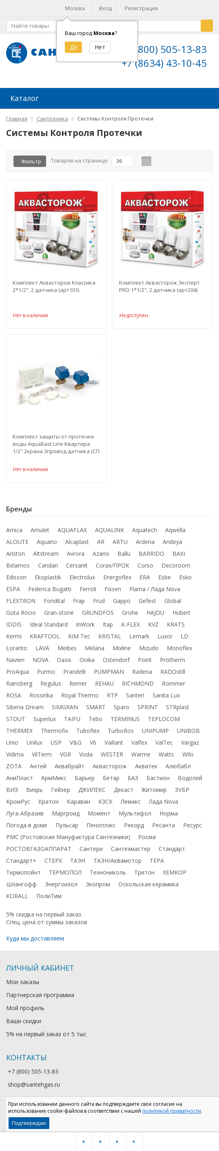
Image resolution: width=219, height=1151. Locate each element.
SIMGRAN (65, 710)
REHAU (104, 687)
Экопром (98, 887)
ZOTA (14, 769)
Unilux (34, 746)
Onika (87, 663)
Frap (79, 604)
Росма (147, 840)
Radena (142, 675)
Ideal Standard (49, 627)
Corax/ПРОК (112, 568)
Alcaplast (77, 545)
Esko (185, 580)
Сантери (91, 852)
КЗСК (105, 805)
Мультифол (135, 816)
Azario (101, 557)
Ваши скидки (23, 1024)
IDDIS (14, 627)
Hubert (181, 616)
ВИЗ (12, 793)
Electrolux (82, 580)
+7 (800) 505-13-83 (164, 49)
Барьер (85, 781)
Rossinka (41, 698)
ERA (144, 580)
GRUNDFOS (98, 616)
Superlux (44, 722)
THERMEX (19, 734)
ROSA (13, 698)
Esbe (164, 580)
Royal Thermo (80, 698)
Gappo (122, 604)
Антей (38, 769)
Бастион (158, 781)
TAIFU (72, 722)
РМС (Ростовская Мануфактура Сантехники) (68, 840)
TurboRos (121, 734)
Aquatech (144, 533)
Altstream (46, 557)
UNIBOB (188, 734)
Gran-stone (59, 616)
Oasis (64, 663)
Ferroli (88, 592)
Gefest (147, 604)
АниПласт (19, 781)
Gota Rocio (21, 616)
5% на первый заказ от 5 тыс (46, 1037)
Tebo (95, 722)
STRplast (177, 710)
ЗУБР (182, 793)
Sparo (121, 710)
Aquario (47, 545)
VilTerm (42, 757)
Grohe (130, 616)
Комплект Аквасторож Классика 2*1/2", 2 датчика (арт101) (54, 289)
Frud (99, 604)
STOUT (15, 722)
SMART (96, 710)
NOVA (41, 663)
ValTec (164, 746)
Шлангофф (21, 887)
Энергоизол (61, 887)
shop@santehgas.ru (34, 1088)
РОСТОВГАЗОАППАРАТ (38, 852)
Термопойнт (23, 875)
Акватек (146, 769)
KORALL (17, 899)
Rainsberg (19, 687)
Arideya (172, 545)
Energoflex (117, 580)
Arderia (145, 545)
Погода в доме (26, 828)
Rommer (173, 687)
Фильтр (31, 164)
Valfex (139, 746)
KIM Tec (79, 639)
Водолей (190, 781)
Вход (105, 8)
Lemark (139, 639)
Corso (145, 568)
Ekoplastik (48, 580)
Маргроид (66, 816)
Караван (78, 805)
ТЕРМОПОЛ (65, 875)
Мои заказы (22, 985)
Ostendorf (116, 663)
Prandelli (74, 675)
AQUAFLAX (72, 533)
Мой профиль (25, 1011)
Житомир (154, 793)
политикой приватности (171, 1110)
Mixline (122, 651)
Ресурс (192, 828)
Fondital (54, 604)
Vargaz (190, 746)
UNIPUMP (155, 734)
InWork (85, 627)
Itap (108, 627)
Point (145, 663)
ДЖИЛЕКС (92, 793)
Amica (14, 533)
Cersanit (77, 568)
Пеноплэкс (101, 828)
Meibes (67, 651)
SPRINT (147, 710)
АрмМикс (53, 781)
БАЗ (133, 781)
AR (100, 545)
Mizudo (149, 651)
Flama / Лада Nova (154, 592)
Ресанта (163, 828)
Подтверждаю (29, 1123)
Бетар (111, 781)
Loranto (16, 651)
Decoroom (175, 568)
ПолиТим (49, 899)
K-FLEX (130, 627)
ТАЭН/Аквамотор (117, 864)
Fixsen (112, 592)
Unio (12, 746)
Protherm (172, 663)
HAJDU (155, 616)
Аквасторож (110, 769)
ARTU (120, 545)
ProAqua (17, 675)
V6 (93, 746)
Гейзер (60, 793)
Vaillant (113, 746)
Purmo (46, 675)
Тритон (144, 875)
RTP (112, 698)
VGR (65, 757)
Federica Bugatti (49, 592)
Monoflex (179, 651)
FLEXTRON (20, 604)
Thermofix (54, 734)
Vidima (15, 757)
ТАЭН (77, 864)
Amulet (40, 533)
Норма (168, 816)
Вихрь (34, 793)
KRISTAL (109, 639)
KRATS (176, 627)
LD (184, 639)
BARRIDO (151, 557)
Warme (140, 757)
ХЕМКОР (174, 875)
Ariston (15, 557)
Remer (78, 687)
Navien (15, 663)
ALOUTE (17, 545)
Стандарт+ (21, 864)
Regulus (50, 687)
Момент (99, 816)
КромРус (18, 805)
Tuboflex (88, 734)
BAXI (179, 557)
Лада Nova (163, 805)
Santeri (135, 698)
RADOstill (172, 675)
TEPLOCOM (164, 722)
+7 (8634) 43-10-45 (164, 63)
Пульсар (66, 828)
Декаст (123, 793)
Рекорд (134, 828)
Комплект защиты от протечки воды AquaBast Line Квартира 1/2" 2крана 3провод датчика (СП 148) (56, 447)
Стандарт (172, 852)
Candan (48, 568)
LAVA (42, 651)
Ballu (124, 557)
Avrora (75, 557)
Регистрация (141, 8)
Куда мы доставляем (35, 941)
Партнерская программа (40, 998)
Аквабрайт (69, 769)
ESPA (13, 592)
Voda (86, 757)
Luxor (165, 639)
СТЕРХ (53, 864)
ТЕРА (157, 864)
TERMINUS (125, 722)
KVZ (153, 627)
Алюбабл (178, 769)
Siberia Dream (25, 710)
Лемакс (131, 805)
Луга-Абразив (25, 816)
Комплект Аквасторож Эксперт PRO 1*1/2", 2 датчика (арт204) (159, 289)
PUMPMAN (109, 675)
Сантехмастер (130, 852)
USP (56, 746)
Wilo (188, 757)
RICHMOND (138, 687)
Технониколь (108, 875)
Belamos (18, 568)
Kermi (14, 639)
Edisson (16, 580)
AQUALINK (109, 533)
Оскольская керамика (148, 887)
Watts (166, 757)
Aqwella (175, 533)
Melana (94, 651)
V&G (76, 746)
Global (172, 604)
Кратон (48, 805)
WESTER (112, 757)
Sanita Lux (166, 698)
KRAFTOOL (45, 639)
